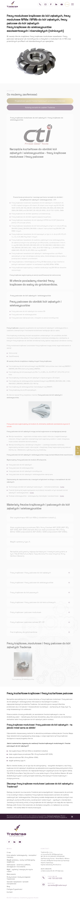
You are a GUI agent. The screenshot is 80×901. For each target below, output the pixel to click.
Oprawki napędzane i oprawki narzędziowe (17, 883)
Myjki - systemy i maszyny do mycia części (20, 870)
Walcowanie (11, 874)
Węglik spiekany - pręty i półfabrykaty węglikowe (21, 861)
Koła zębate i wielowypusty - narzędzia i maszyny (22, 856)
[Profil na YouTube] (61, 4)
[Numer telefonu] (40, 4)
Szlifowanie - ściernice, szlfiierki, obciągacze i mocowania (18, 866)
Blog (8, 886)
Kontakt (10, 892)
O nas (9, 852)
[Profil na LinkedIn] (56, 4)
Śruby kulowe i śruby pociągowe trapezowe (18, 878)
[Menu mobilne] (72, 4)
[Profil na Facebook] (51, 4)
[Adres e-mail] (45, 4)
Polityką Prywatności (53, 816)
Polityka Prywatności (14, 889)
